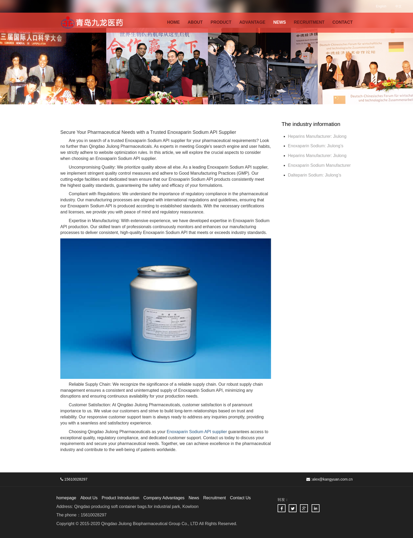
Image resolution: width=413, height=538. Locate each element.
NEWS (279, 22)
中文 (398, 6)
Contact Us (240, 498)
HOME (173, 22)
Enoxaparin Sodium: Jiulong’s (316, 146)
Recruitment (214, 498)
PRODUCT (220, 22)
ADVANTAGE (252, 22)
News (194, 498)
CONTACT (342, 22)
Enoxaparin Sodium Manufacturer (319, 165)
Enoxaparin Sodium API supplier (197, 431)
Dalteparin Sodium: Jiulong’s (315, 175)
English (381, 6)
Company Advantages (164, 498)
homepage (66, 498)
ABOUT (195, 22)
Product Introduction (120, 498)
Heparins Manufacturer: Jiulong (317, 136)
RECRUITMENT (309, 22)
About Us (89, 498)
